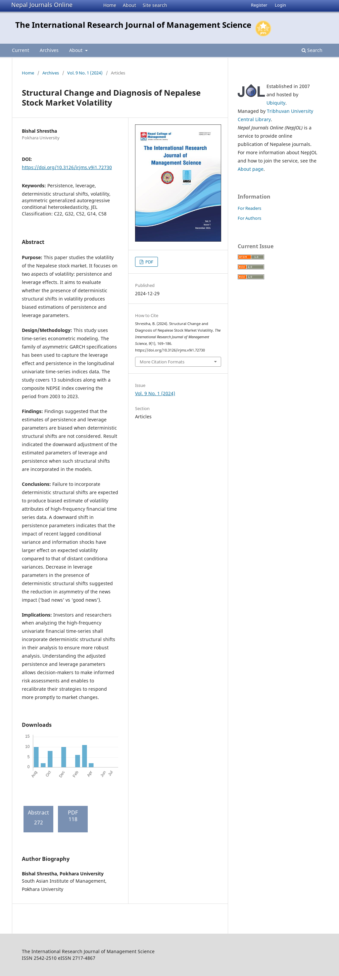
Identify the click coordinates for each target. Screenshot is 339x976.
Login (280, 5)
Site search (155, 5)
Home (109, 5)
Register (259, 5)
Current (20, 50)
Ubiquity (275, 103)
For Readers (249, 208)
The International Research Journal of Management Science (133, 24)
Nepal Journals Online (42, 5)
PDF (148, 262)
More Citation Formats (162, 362)
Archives (49, 50)
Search (312, 50)
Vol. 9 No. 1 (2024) (85, 73)
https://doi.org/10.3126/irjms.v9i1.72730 (67, 167)
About (129, 5)
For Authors (249, 218)
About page (251, 169)
